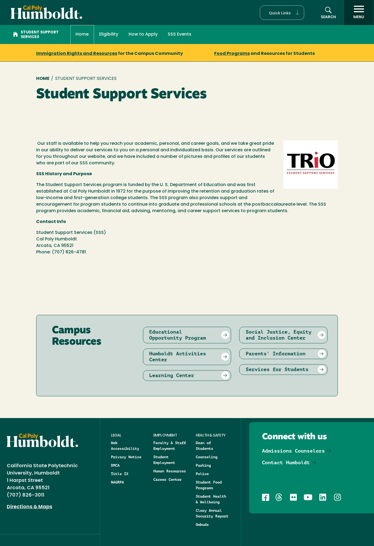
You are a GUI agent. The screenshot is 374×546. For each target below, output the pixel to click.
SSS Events (179, 34)
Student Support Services (36, 34)
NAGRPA (117, 482)
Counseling (206, 457)
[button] (282, 12)
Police (202, 474)
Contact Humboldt (286, 462)
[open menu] (359, 12)
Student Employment (164, 460)
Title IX (119, 474)
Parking (203, 465)
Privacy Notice (126, 457)
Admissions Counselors (293, 451)
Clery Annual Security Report (212, 513)
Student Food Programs (209, 485)
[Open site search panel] (328, 12)
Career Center (167, 479)
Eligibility (108, 34)
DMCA (115, 465)
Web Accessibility (125, 446)
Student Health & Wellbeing (211, 499)
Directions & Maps (29, 507)
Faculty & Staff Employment (169, 446)
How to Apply (143, 34)
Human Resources (169, 471)
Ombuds (202, 524)
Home (82, 34)
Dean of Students (204, 446)
